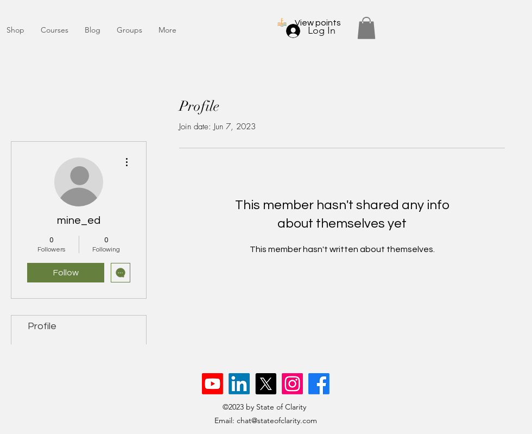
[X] (265, 383)
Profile (42, 326)
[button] (366, 28)
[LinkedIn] (239, 383)
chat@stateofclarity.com (277, 420)
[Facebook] (319, 383)
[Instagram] (292, 383)
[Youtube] (212, 383)
